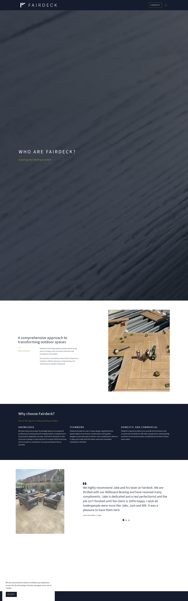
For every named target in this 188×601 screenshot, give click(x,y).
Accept (11, 594)
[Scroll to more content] (94, 292)
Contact (155, 5)
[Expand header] (166, 5)
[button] (139, 350)
